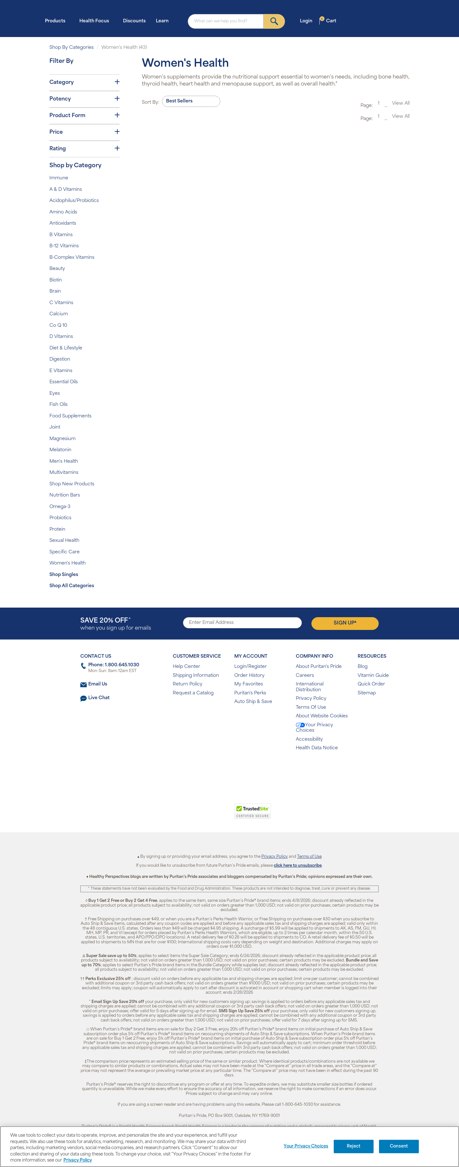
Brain (55, 291)
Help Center (186, 666)
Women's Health (67, 563)
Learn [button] (164, 21)
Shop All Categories (71, 586)
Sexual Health (64, 540)
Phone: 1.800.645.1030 (113, 665)
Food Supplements (70, 416)
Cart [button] (328, 21)
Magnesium (62, 439)
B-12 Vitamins (64, 246)
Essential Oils (63, 382)
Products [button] (57, 21)
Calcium (58, 314)
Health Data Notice (317, 748)
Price (84, 132)
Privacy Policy (311, 698)
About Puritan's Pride (319, 666)
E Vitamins (60, 371)
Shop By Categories (71, 47)
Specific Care (64, 552)
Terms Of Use (311, 707)
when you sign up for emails (115, 624)
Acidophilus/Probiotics (74, 200)
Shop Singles (63, 574)
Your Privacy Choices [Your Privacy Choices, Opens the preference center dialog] (306, 1146)
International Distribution (310, 687)
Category (84, 82)
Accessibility (309, 739)
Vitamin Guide (373, 675)
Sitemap (367, 693)
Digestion (59, 359)
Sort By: (150, 102)
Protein (57, 529)
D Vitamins (61, 336)
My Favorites (248, 684)
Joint (54, 427)
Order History (249, 675)
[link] (203, 815)
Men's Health (63, 461)
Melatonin (60, 450)
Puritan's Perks (250, 693)
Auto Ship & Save (253, 701)
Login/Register (250, 666)
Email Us (97, 684)
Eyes (54, 393)
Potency (84, 99)
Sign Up (345, 623)
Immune (58, 178)
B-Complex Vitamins (71, 257)
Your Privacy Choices (314, 728)
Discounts (134, 21)
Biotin (55, 280)
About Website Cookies (322, 716)
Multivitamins (63, 472)
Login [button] (308, 21)
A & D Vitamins (65, 189)
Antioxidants (62, 223)
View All (401, 103)
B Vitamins (61, 235)
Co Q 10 (58, 325)
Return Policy (187, 684)
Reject (354, 1146)
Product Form (84, 115)
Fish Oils (58, 404)
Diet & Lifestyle (65, 348)
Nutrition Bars (64, 495)
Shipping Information (196, 675)
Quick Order (371, 684)
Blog (363, 666)
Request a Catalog (193, 693)
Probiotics (60, 518)
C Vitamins (61, 303)
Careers (305, 675)
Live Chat (99, 698)
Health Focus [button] (96, 21)
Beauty (57, 268)
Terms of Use (309, 857)
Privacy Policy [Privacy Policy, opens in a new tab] (77, 1160)
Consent (399, 1146)
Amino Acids (63, 212)
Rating (84, 149)
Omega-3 (59, 507)
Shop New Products (71, 484)
